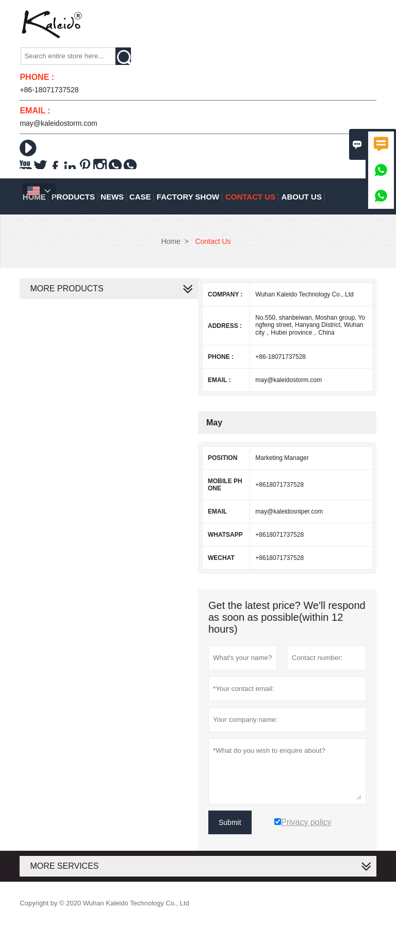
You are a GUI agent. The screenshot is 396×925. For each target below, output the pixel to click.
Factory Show (188, 196)
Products (73, 196)
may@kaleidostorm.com (58, 123)
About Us (302, 196)
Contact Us (250, 196)
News (112, 196)
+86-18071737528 (49, 90)
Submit (230, 822)
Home (170, 241)
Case (140, 196)
